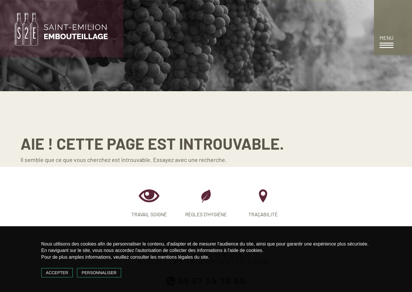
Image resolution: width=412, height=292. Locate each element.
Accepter (57, 272)
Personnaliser (99, 272)
